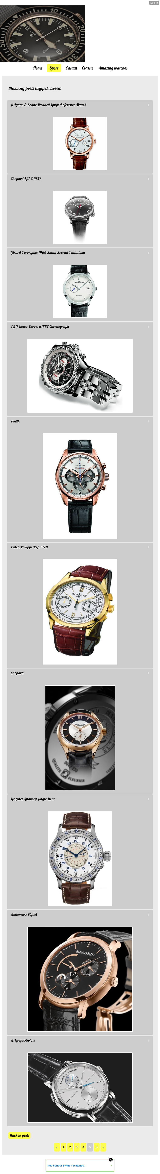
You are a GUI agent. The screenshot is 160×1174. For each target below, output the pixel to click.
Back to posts (19, 1135)
